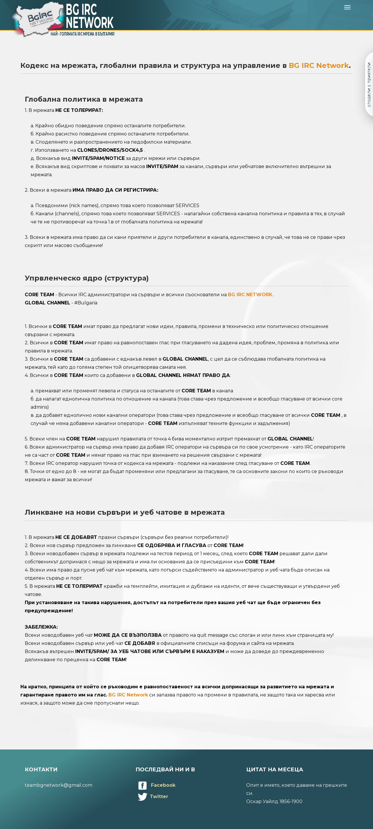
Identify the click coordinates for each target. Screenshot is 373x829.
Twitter (152, 796)
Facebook (155, 785)
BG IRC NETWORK (250, 294)
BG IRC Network (319, 65)
